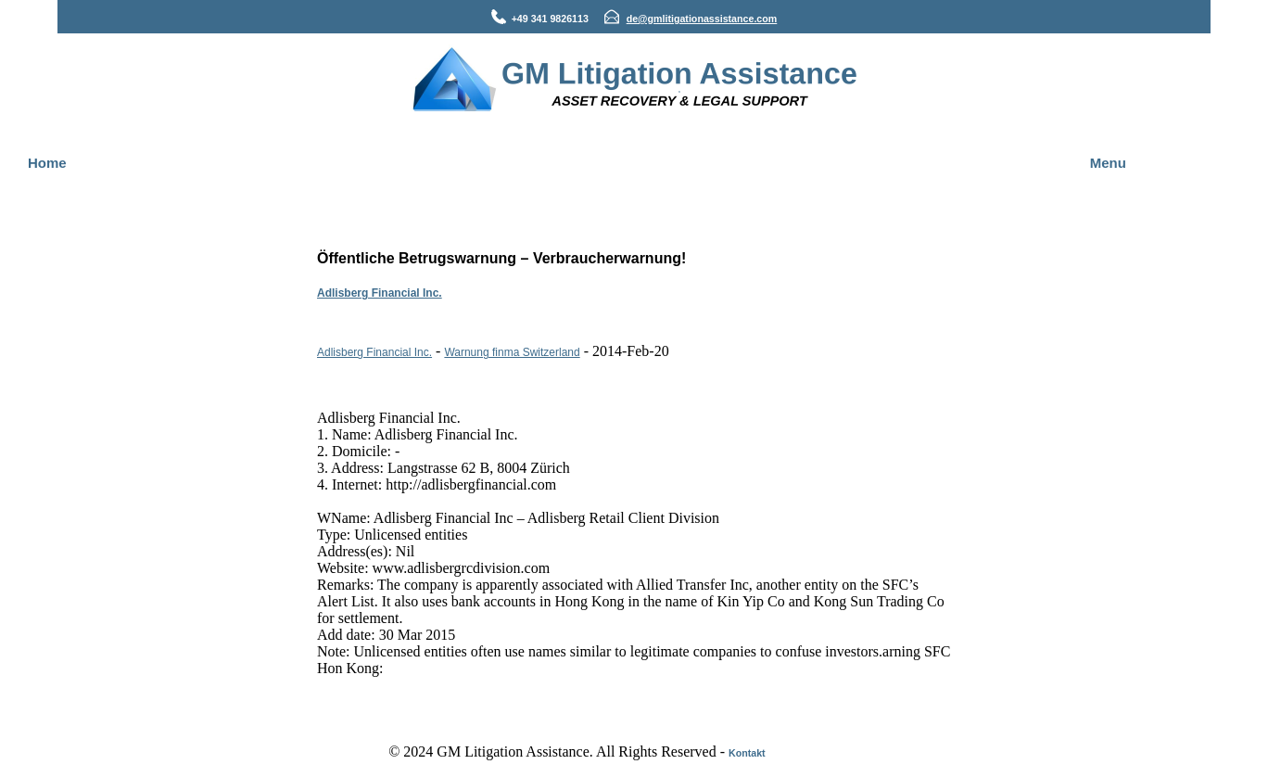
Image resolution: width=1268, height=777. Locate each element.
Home (47, 163)
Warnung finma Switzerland (511, 352)
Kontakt (747, 752)
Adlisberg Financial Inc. (379, 293)
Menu (1108, 163)
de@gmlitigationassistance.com (702, 18)
